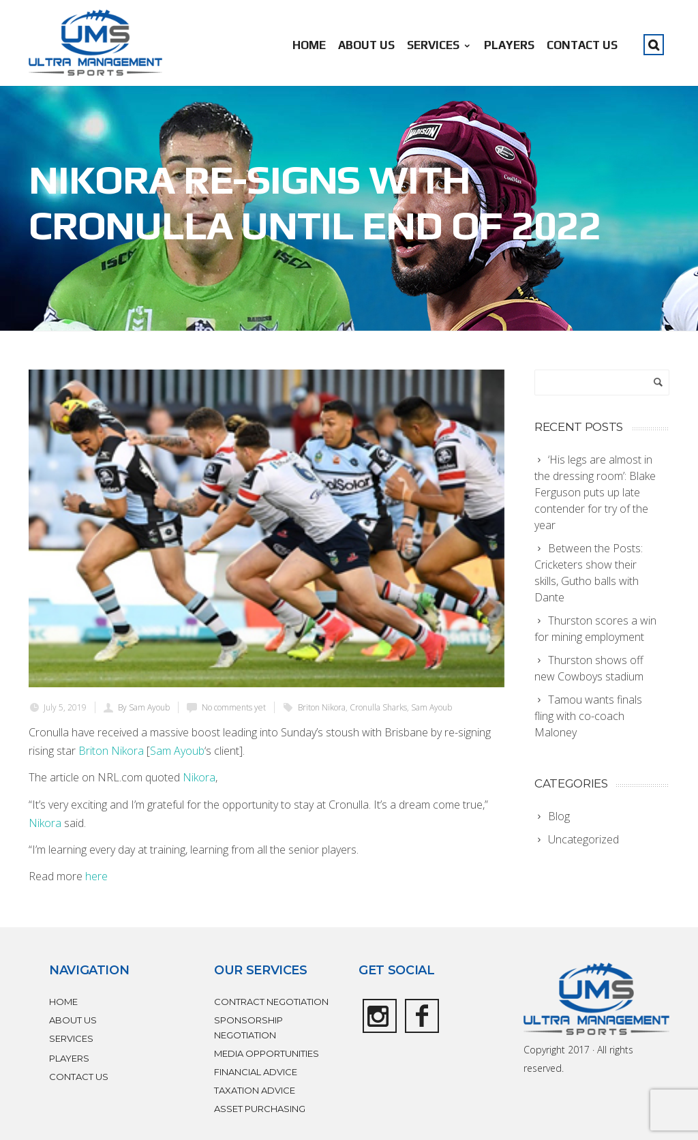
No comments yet (234, 707)
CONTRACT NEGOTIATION (271, 1001)
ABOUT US (366, 45)
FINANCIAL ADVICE (255, 1071)
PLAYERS (509, 45)
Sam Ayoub (431, 707)
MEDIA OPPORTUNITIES (266, 1053)
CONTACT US (582, 45)
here (96, 876)
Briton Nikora (322, 707)
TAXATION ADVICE (254, 1090)
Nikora (199, 777)
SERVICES (439, 45)
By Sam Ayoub (144, 707)
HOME (309, 45)
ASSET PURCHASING (259, 1108)
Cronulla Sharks (378, 707)
